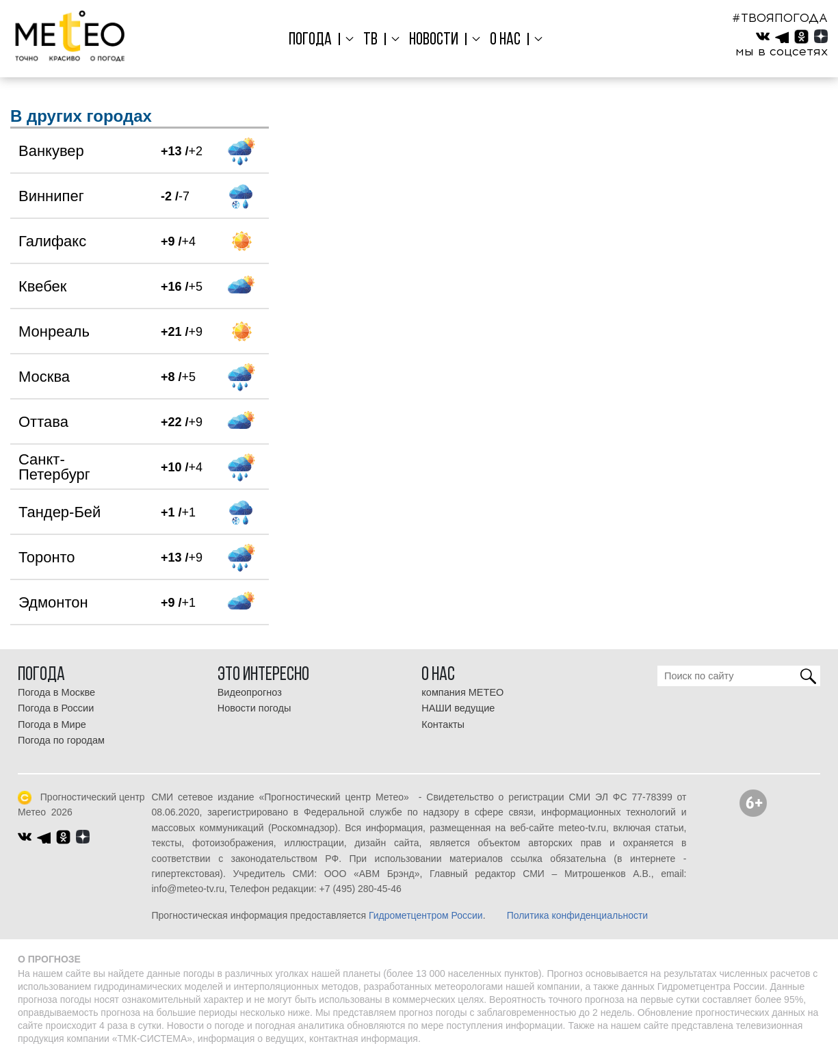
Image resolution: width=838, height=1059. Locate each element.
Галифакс (52, 241)
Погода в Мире (52, 724)
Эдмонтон (53, 602)
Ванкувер (51, 150)
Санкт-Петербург (54, 467)
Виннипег (51, 196)
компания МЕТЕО (462, 692)
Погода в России (56, 708)
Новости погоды (254, 708)
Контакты (442, 724)
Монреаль (54, 331)
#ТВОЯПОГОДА (780, 17)
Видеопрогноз (250, 692)
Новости (433, 40)
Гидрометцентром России (426, 915)
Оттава (43, 421)
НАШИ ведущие (458, 708)
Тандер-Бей (59, 512)
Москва (44, 376)
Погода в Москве (56, 692)
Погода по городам (61, 740)
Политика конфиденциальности (578, 915)
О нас (502, 40)
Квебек (42, 286)
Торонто (46, 557)
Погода (314, 40)
